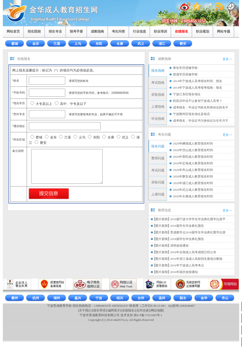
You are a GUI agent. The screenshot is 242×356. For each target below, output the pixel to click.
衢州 (14, 298)
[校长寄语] (99, 310)
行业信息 (139, 31)
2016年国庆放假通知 (184, 272)
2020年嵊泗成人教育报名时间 (193, 143)
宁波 (98, 298)
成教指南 (97, 31)
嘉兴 (77, 298)
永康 (120, 44)
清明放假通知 (179, 245)
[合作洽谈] (142, 310)
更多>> (227, 59)
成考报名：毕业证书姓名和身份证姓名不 (200, 107)
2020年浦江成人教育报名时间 (193, 183)
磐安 (183, 44)
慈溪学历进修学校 (185, 74)
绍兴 (120, 298)
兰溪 (56, 44)
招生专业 (55, 31)
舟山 (225, 298)
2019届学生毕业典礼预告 (187, 226)
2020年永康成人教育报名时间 (193, 196)
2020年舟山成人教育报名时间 (193, 170)
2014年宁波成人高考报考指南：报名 (197, 87)
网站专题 (223, 31)
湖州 (56, 298)
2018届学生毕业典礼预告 (187, 239)
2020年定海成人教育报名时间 (193, 163)
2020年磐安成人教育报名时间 (193, 176)
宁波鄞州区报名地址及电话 (191, 114)
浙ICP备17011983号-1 (148, 315)
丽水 (183, 298)
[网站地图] (157, 310)
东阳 (98, 44)
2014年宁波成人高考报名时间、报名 (197, 81)
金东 (35, 44)
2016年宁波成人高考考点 (187, 265)
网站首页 (13, 31)
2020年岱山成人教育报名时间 (193, 150)
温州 (162, 298)
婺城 (14, 44)
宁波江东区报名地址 (187, 94)
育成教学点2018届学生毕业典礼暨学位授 (197, 232)
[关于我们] (85, 310)
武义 (141, 44)
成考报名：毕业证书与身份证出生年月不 (200, 120)
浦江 (162, 44)
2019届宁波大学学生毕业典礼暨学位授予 (197, 219)
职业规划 (202, 31)
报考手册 (76, 31)
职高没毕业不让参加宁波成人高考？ (197, 101)
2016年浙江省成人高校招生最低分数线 (196, 259)
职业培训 (160, 31)
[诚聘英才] (114, 310)
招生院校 (34, 31)
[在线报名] (128, 310)
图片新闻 (162, 219)
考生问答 (118, 31)
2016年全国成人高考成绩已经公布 (193, 252)
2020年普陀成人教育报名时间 (193, 156)
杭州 (35, 298)
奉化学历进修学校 (185, 68)
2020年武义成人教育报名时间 (193, 189)
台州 (141, 298)
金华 (204, 298)
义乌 (77, 44)
